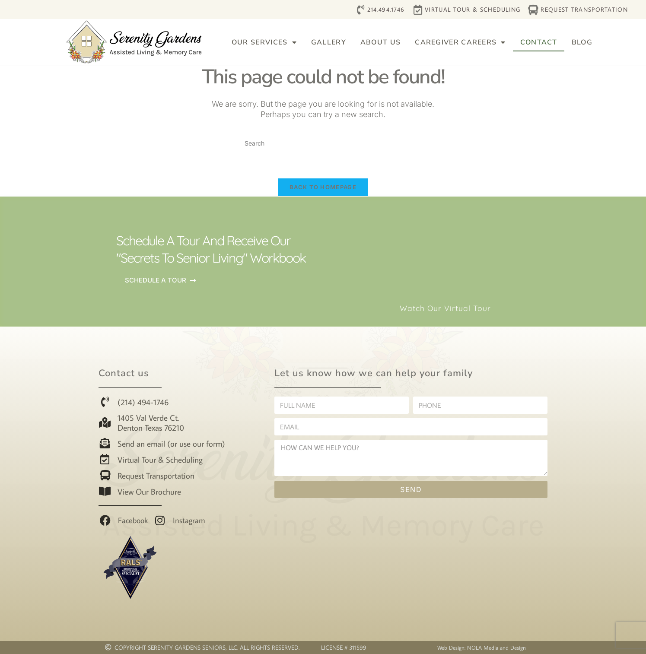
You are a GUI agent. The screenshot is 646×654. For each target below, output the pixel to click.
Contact (538, 42)
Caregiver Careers (460, 42)
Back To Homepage (323, 187)
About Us (380, 42)
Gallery (328, 42)
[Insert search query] (323, 143)
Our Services (264, 42)
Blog (582, 42)
